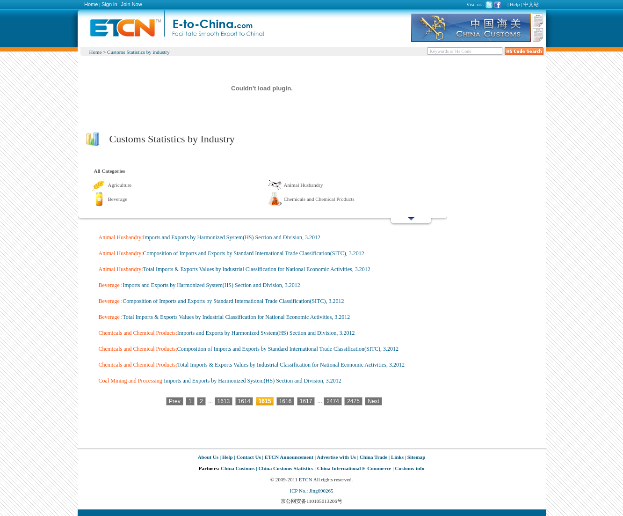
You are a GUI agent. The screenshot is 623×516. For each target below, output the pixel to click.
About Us (208, 457)
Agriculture (120, 185)
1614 (244, 401)
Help (515, 4)
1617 (306, 401)
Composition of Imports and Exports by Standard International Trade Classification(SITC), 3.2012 (253, 253)
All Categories (109, 171)
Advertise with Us (336, 457)
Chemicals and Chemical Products (319, 199)
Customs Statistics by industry (138, 52)
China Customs (237, 468)
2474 (332, 401)
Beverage (118, 199)
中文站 (531, 4)
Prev (175, 401)
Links (397, 457)
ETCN (305, 479)
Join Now (131, 4)
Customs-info (409, 468)
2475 (353, 401)
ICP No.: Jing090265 (311, 491)
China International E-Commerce (354, 468)
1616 (285, 401)
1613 (223, 401)
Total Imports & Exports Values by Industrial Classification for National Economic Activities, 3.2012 (256, 269)
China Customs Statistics (285, 468)
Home (91, 4)
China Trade (373, 457)
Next (373, 401)
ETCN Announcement (289, 457)
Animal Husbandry (303, 185)
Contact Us (248, 457)
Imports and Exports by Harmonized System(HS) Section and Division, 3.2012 (232, 237)
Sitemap (416, 457)
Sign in (109, 4)
